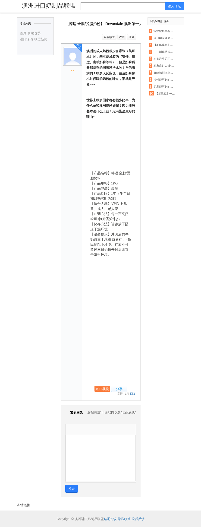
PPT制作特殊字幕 (164, 52)
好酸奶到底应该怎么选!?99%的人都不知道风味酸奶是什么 (164, 72)
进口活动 (26, 39)
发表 (71, 489)
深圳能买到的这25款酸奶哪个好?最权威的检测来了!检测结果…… (164, 86)
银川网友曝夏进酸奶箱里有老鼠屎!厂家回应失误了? (164, 38)
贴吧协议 (110, 519)
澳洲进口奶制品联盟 (49, 5)
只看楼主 (109, 37)
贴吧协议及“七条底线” (120, 412)
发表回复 (74, 412)
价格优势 (34, 33)
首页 (23, 33)
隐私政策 (124, 519)
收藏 (122, 37)
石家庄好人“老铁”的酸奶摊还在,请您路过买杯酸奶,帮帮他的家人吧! (164, 65)
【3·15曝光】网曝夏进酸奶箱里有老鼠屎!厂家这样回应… (164, 45)
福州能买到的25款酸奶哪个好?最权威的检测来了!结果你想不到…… (164, 79)
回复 (131, 37)
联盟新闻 (40, 39)
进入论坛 (174, 6)
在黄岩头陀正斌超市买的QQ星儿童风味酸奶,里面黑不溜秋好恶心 (164, 58)
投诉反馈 (138, 519)
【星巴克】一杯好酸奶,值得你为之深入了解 (165, 93)
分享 (119, 389)
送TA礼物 (102, 389)
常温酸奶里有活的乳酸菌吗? (164, 31)
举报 (120, 393)
